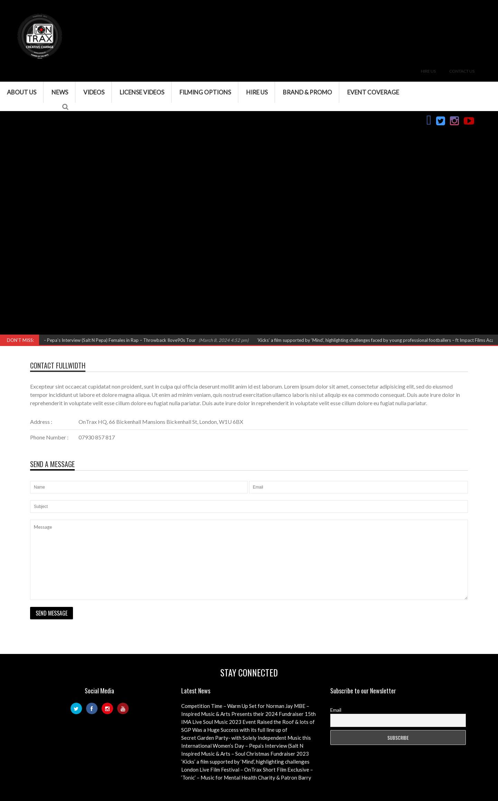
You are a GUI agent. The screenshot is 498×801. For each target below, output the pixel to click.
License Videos (142, 92)
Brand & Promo (307, 92)
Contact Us (461, 71)
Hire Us (428, 71)
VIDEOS (93, 92)
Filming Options (205, 92)
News (60, 92)
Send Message (51, 613)
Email (335, 710)
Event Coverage (373, 92)
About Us (21, 92)
